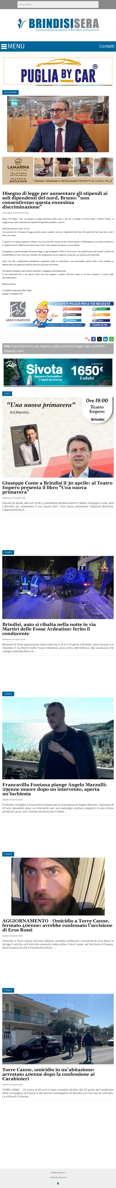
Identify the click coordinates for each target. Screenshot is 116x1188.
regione (45, 346)
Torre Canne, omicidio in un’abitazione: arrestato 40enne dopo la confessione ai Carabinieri (48, 1074)
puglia (56, 346)
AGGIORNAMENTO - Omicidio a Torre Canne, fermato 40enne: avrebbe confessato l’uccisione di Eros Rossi (57, 925)
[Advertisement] (58, 532)
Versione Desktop (58, 1177)
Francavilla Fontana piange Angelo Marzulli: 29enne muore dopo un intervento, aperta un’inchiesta (54, 789)
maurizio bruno (22, 346)
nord (20, 351)
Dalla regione (10, 92)
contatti (106, 46)
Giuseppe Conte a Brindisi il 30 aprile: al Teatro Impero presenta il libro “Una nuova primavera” (57, 487)
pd (36, 346)
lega (87, 346)
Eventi (7, 393)
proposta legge (72, 346)
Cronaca (8, 552)
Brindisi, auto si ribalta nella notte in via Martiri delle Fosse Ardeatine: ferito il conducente (49, 629)
